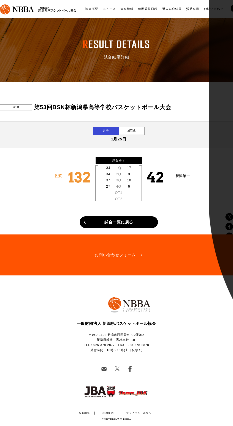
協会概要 (91, 9)
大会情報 (126, 9)
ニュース (109, 9)
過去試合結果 (172, 9)
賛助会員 (192, 9)
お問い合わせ (213, 9)
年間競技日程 (147, 9)
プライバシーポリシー (140, 413)
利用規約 (108, 413)
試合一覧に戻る (118, 222)
